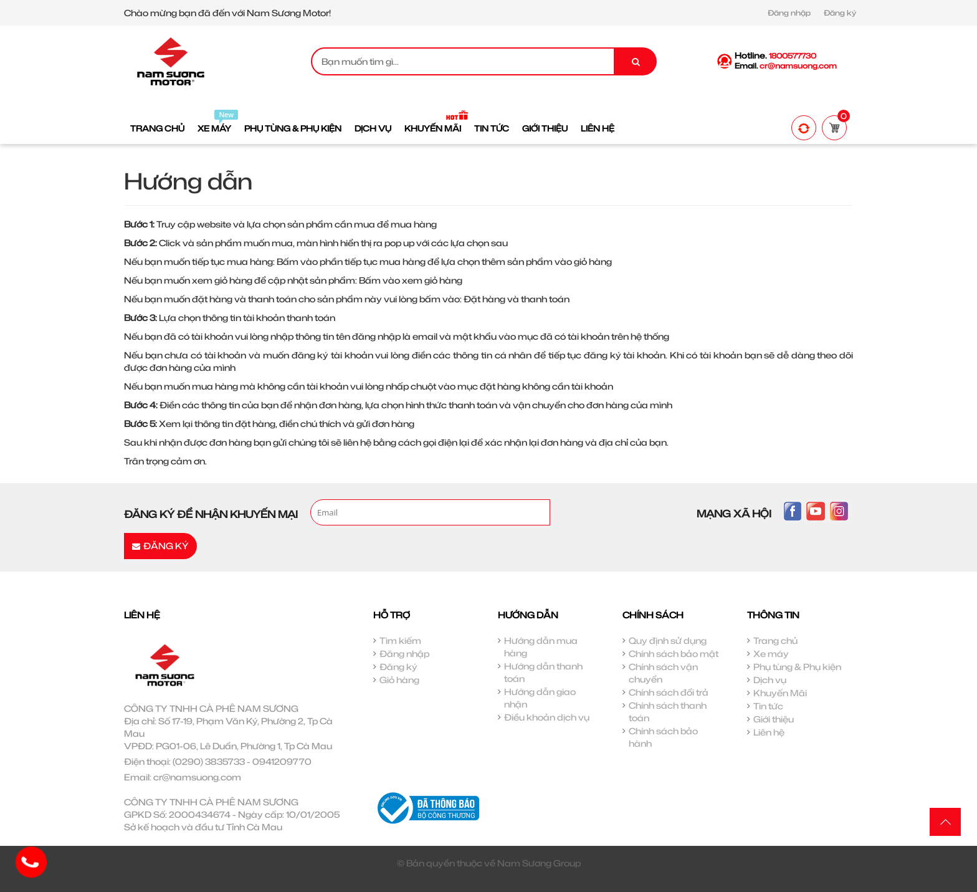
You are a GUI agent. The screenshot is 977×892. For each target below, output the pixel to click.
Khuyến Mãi (780, 693)
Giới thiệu (773, 719)
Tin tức (768, 706)
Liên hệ (768, 732)
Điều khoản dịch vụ (546, 717)
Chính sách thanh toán (668, 711)
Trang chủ (775, 640)
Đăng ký (840, 12)
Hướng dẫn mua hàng (541, 647)
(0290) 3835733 (209, 761)
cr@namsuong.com (197, 777)
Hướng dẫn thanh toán (543, 672)
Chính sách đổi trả (668, 692)
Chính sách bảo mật (673, 653)
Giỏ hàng (399, 680)
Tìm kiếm (400, 640)
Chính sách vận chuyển (663, 673)
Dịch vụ (769, 680)
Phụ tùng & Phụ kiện (797, 667)
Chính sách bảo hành (663, 737)
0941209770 (282, 761)
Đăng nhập (789, 12)
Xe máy (771, 653)
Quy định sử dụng (668, 640)
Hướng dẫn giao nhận (540, 698)
